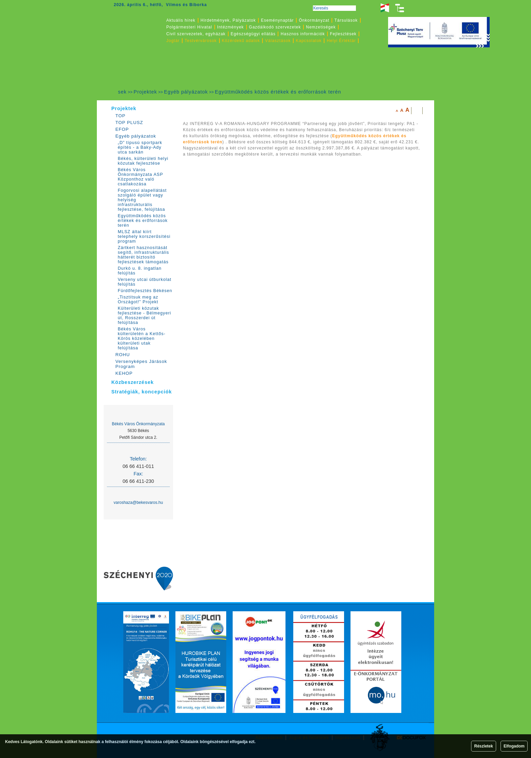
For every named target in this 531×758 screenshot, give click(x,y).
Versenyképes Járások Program (141, 364)
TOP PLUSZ (129, 122)
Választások (278, 40)
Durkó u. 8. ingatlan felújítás (140, 270)
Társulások (346, 20)
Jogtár (172, 40)
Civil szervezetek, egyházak (196, 34)
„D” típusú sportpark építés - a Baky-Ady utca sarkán (140, 147)
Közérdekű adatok (241, 40)
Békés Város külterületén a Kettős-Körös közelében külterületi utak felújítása (142, 338)
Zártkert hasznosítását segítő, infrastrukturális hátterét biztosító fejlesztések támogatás (143, 254)
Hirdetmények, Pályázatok (228, 20)
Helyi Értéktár (341, 40)
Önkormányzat (314, 20)
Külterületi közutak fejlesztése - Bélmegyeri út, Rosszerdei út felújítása (144, 315)
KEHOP (124, 373)
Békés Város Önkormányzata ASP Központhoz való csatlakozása (140, 176)
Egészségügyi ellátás (253, 34)
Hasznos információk (303, 34)
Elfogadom (514, 746)
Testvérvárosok (201, 40)
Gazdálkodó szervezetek (275, 27)
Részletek (483, 746)
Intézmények (230, 27)
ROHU (122, 354)
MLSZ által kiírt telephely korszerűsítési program (144, 236)
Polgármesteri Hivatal (189, 27)
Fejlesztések (343, 34)
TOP (120, 115)
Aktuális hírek (180, 20)
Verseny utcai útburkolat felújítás (144, 282)
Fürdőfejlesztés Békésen (145, 290)
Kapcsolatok (309, 40)
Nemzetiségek (321, 27)
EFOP (122, 129)
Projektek (145, 92)
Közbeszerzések (132, 382)
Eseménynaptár (277, 20)
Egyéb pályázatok (186, 92)
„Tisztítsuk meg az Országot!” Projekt (138, 299)
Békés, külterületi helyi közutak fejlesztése (143, 161)
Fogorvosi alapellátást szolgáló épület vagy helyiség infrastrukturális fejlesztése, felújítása (142, 200)
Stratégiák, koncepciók (141, 391)
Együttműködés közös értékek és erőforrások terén (278, 92)
